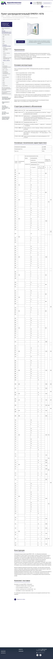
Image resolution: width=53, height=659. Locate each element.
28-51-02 (37, 3)
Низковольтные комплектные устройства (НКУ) (6, 24)
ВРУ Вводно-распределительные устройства (7, 67)
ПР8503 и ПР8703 (6, 53)
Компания (21, 651)
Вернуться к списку (19, 599)
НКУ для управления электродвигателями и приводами (6, 88)
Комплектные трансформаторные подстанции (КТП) (6, 98)
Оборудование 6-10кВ (6, 102)
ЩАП (3, 36)
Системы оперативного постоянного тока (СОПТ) (6, 107)
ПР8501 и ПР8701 (6, 60)
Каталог (3, 649)
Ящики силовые (6, 77)
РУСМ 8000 (5, 75)
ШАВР (4, 41)
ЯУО (3, 64)
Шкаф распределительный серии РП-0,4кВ (6, 57)
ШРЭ (3, 39)
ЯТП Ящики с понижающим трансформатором (6, 72)
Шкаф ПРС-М (5, 85)
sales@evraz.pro (47, 6)
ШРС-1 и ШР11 (5, 69)
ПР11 (4, 51)
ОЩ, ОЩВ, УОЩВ (6, 34)
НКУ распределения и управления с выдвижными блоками (6, 92)
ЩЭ (3, 62)
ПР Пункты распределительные (7, 46)
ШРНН (4, 82)
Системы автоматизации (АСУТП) (5, 113)
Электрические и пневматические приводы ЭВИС (6, 118)
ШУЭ (3, 38)
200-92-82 (37, 2)
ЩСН (3, 43)
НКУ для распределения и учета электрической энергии (6, 32)
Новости (21, 649)
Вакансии (3, 651)
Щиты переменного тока (6, 29)
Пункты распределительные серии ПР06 (6, 48)
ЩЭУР (4, 78)
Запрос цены (20, 41)
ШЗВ (3, 80)
